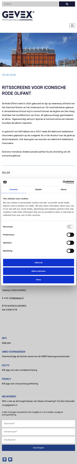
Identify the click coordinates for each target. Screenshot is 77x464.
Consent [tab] (14, 189)
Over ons (6, 343)
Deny (38, 279)
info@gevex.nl (16, 298)
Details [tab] (38, 189)
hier (14, 356)
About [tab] (63, 189)
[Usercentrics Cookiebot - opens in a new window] (62, 182)
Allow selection (38, 271)
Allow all (38, 262)
